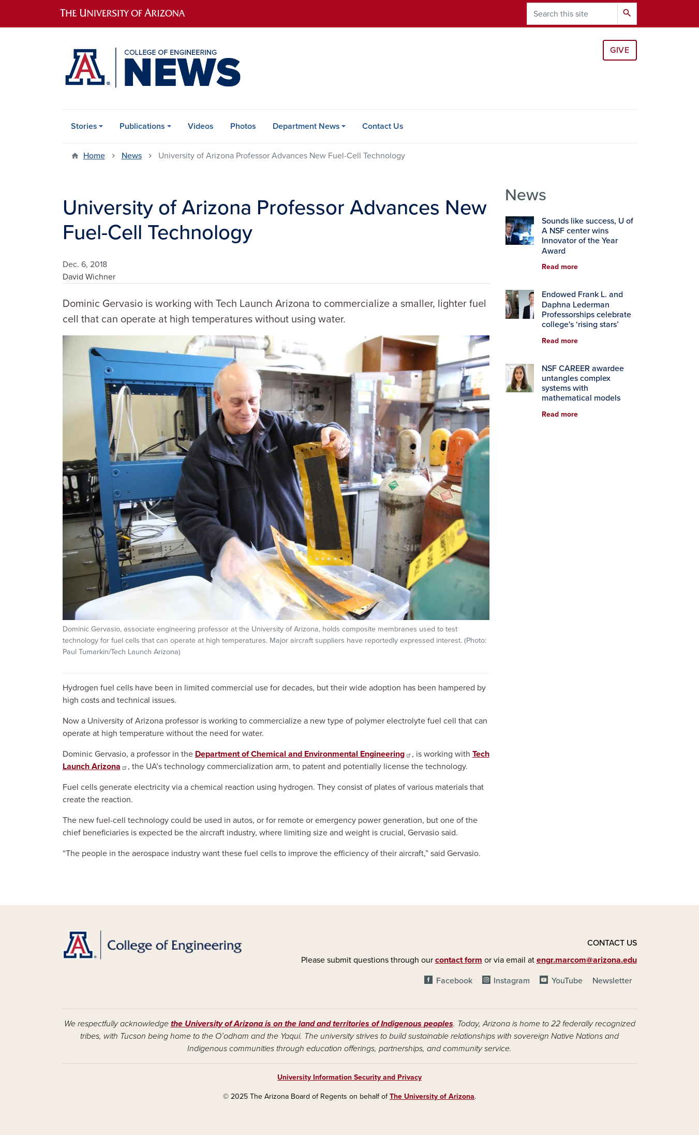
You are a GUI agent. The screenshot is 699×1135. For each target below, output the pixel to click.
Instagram (512, 981)
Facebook (454, 981)
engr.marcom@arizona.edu (587, 960)
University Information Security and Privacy (349, 1077)
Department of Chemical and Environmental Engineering (303, 754)
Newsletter (612, 981)
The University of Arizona (432, 1096)
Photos (243, 126)
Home (94, 156)
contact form (458, 960)
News (132, 156)
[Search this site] (572, 14)
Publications (142, 126)
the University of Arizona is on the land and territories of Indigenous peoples (312, 1024)
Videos (201, 126)
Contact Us (383, 126)
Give (620, 50)
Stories (84, 126)
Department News (306, 126)
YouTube (567, 981)
